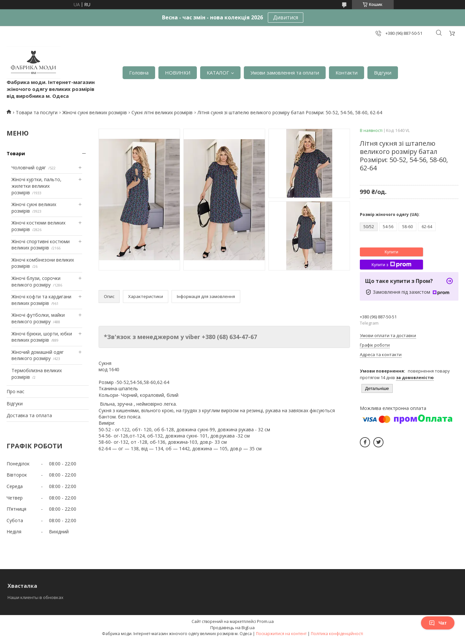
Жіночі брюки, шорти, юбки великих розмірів (42, 337)
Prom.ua (265, 621)
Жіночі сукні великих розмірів (94, 112)
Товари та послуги (37, 112)
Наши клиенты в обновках (35, 597)
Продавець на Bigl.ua (232, 627)
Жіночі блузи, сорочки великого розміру (36, 281)
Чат (438, 623)
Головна (139, 72)
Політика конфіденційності (337, 633)
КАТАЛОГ (218, 72)
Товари (16, 153)
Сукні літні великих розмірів (162, 112)
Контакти (347, 72)
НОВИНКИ (177, 72)
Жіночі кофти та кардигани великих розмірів (41, 299)
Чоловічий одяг (29, 167)
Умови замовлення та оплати (284, 72)
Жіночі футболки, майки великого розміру (38, 318)
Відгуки (382, 72)
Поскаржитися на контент (281, 633)
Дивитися (285, 17)
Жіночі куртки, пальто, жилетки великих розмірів (36, 185)
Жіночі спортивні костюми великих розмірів (41, 244)
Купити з (391, 264)
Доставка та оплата (29, 415)
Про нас (15, 391)
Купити (391, 251)
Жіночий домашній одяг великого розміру (38, 355)
